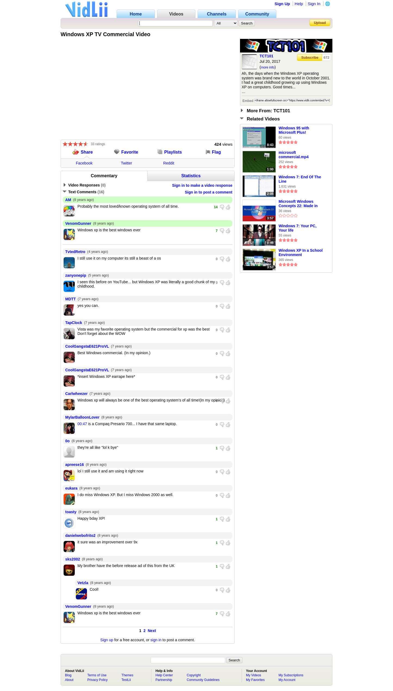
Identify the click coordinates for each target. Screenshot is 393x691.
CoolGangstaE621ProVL (87, 346)
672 (326, 57)
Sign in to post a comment (208, 192)
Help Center (164, 675)
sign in (156, 640)
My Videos (253, 675)
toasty (70, 512)
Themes (127, 675)
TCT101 (266, 56)
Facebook (84, 163)
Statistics (191, 175)
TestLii (126, 680)
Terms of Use (97, 675)
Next (152, 630)
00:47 (82, 424)
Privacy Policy (97, 680)
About (69, 680)
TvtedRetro (75, 252)
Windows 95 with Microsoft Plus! (294, 130)
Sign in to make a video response (202, 185)
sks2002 (72, 559)
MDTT (70, 299)
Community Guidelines (203, 680)
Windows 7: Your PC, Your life (297, 228)
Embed (247, 101)
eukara (71, 488)
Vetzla (82, 583)
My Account (287, 680)
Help (299, 3)
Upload (320, 23)
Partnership (163, 680)
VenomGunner (78, 223)
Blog (68, 675)
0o (67, 441)
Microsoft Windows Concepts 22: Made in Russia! (298, 203)
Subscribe (310, 57)
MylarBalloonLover (82, 417)
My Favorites (255, 680)
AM (68, 200)
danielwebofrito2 (80, 535)
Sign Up (282, 3)
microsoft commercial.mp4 (294, 154)
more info (268, 67)
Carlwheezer (76, 393)
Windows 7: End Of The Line (300, 179)
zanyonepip (75, 275)
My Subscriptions (291, 675)
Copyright (194, 675)
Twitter (126, 163)
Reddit (168, 163)
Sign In (314, 3)
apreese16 (74, 464)
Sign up (106, 640)
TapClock (73, 322)
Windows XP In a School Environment (301, 252)
